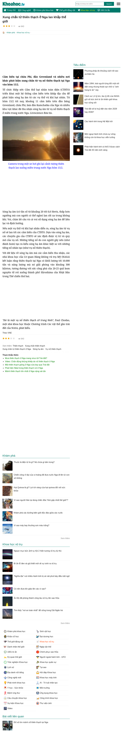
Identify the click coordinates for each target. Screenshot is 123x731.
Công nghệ (24, 10)
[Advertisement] (36, 54)
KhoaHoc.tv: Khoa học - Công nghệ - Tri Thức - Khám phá (16, 4)
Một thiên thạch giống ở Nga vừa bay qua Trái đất (27, 364)
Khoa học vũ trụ (86, 10)
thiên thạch (18, 346)
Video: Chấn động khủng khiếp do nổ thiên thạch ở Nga (30, 361)
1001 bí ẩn (103, 10)
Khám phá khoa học (43, 10)
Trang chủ (10, 10)
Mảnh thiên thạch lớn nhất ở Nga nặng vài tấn (25, 371)
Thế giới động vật (65, 10)
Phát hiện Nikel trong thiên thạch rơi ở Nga (24, 368)
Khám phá (11, 33)
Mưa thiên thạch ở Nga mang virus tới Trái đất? (26, 358)
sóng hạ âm (38, 349)
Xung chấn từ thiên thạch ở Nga (17, 349)
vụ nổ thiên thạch (53, 349)
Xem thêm (65, 538)
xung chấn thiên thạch (35, 346)
